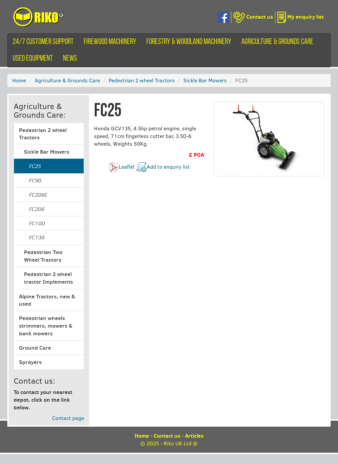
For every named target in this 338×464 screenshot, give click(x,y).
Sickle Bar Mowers (205, 80)
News (70, 59)
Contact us (167, 435)
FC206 (36, 209)
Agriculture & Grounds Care (277, 42)
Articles (194, 435)
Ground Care (35, 347)
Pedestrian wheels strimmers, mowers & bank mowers (45, 325)
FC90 (35, 180)
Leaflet (127, 166)
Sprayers (30, 362)
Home (19, 80)
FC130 (37, 237)
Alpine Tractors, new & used (47, 300)
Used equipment (33, 59)
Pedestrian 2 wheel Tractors (142, 80)
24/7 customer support (43, 42)
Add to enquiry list (168, 166)
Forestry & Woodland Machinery (188, 42)
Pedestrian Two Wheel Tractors (43, 255)
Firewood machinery (110, 42)
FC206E (38, 194)
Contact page (68, 417)
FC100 (37, 223)
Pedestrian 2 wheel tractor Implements (48, 277)
